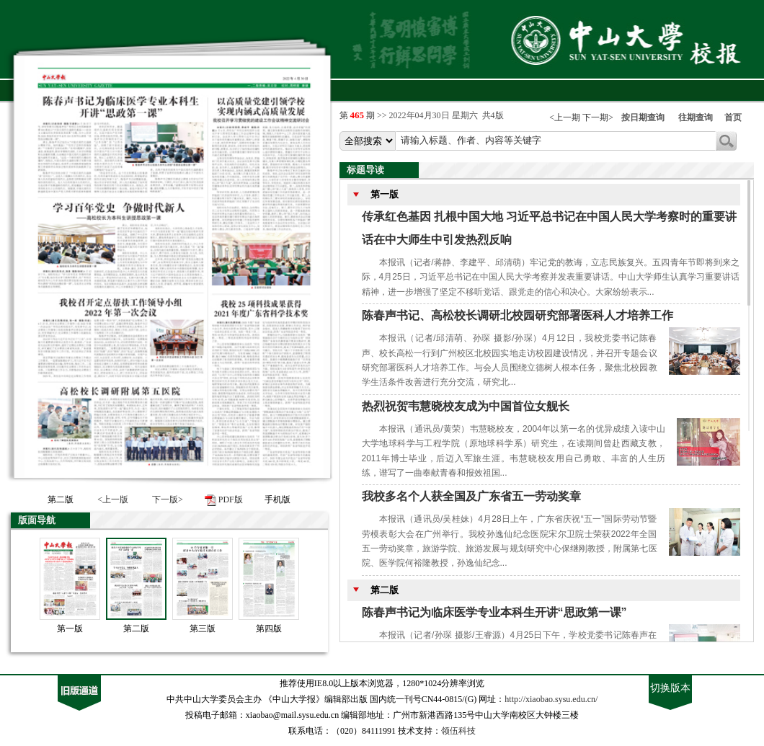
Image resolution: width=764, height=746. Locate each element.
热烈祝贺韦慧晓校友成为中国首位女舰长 (465, 406)
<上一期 (564, 117)
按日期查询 (643, 117)
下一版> (167, 499)
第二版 (136, 628)
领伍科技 (458, 731)
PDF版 (230, 499)
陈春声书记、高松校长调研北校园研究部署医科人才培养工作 (517, 315)
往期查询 (695, 117)
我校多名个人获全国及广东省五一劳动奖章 (471, 496)
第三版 (203, 628)
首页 (733, 117)
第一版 (70, 628)
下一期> (597, 117)
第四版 (269, 628)
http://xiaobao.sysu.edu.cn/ (551, 699)
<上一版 (112, 499)
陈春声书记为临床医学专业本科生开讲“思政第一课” (494, 612)
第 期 (358, 115)
